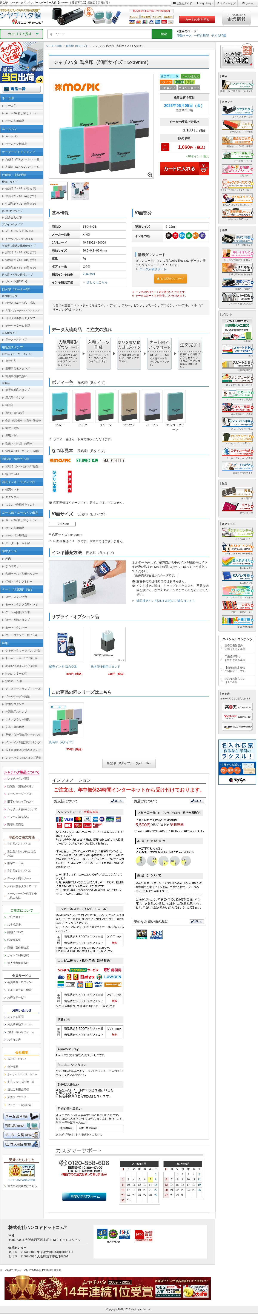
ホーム (249, 3)
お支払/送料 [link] (14, 924)
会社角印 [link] (10, 360)
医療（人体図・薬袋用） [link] (20, 443)
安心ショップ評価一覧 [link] (20, 1082)
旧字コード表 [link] (15, 863)
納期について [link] (15, 932)
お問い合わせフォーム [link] (20, 1032)
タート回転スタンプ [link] (17, 619)
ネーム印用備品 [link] (14, 120)
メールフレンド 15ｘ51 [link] (19, 231)
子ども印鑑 (218, 35)
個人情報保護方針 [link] (18, 963)
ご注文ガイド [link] (15, 917)
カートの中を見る (197, 19)
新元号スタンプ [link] (14, 397)
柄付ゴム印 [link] (12, 474)
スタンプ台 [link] (12, 497)
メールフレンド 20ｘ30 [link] (19, 238)
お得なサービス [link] (16, 997)
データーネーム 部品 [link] (17, 325)
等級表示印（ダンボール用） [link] (22, 451)
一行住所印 (201, 35)
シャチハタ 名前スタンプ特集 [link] (23, 757)
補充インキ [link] (12, 489)
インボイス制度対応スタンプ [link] (22, 742)
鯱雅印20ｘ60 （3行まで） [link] (21, 260)
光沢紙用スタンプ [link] (16, 711)
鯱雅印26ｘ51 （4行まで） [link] (21, 267)
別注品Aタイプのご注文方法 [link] (21, 853)
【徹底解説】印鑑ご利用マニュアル (235, 669)
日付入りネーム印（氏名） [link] (21, 302)
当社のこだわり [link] (16, 1059)
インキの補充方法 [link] (18, 816)
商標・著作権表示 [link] (18, 947)
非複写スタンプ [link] (14, 704)
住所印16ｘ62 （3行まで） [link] (21, 188)
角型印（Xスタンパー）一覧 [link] (22, 159)
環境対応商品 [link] (15, 824)
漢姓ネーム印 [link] (13, 681)
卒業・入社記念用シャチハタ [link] (22, 734)
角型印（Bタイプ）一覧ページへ (129, 763)
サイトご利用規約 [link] (18, 955)
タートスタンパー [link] (16, 627)
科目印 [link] (9, 405)
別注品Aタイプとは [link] (19, 843)
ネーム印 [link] (10, 105)
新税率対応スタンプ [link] (17, 389)
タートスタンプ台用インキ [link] (21, 604)
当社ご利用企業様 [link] (18, 1089)
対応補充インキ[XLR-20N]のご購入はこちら (165, 600)
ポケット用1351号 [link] (16, 281)
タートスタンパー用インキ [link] (21, 635)
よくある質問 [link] (15, 1016)
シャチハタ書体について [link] (22, 809)
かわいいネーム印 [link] (16, 673)
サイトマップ (227, 3)
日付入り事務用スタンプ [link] (20, 318)
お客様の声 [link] (14, 1039)
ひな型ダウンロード (170, 278)
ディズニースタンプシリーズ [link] (22, 688)
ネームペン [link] (12, 136)
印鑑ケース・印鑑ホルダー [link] (21, 573)
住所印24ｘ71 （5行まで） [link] (21, 203)
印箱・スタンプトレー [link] (18, 581)
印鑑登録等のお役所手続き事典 (235, 658)
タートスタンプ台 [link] (16, 596)
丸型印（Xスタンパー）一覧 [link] (22, 166)
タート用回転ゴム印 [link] (17, 612)
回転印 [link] (23, 466)
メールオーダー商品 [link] (17, 696)
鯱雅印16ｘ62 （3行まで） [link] (21, 252)
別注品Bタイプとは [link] (19, 870)
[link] (66, 653)
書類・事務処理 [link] (14, 412)
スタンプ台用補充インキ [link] (20, 504)
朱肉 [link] (8, 558)
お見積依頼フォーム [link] (19, 1024)
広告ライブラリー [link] (18, 1097)
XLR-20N (89, 274)
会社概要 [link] (12, 1066)
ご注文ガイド (184, 3)
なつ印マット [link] (13, 566)
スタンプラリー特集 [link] (17, 719)
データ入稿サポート (152, 269)
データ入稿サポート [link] (19, 878)
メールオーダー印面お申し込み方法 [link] (22, 895)
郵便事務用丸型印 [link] (16, 376)
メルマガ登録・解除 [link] (19, 989)
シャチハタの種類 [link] (18, 778)
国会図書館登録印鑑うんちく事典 (235, 647)
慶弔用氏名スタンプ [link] (17, 368)
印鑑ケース (184, 35)
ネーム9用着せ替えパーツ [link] (20, 113)
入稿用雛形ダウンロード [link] (22, 886)
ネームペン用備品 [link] (16, 143)
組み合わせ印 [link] (13, 217)
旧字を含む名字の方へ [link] (20, 801)
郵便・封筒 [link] (12, 428)
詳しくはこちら (97, 282)
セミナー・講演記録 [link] (19, 1105)
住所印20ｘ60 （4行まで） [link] (21, 196)
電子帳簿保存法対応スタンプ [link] (22, 750)
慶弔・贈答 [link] (12, 435)
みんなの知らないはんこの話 (235, 680)
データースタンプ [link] (16, 339)
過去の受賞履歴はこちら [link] (22, 1186)
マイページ (206, 3)
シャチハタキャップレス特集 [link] (22, 650)
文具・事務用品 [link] (14, 727)
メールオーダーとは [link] (19, 793)
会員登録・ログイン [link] (19, 982)
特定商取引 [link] (14, 940)
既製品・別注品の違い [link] (20, 786)
